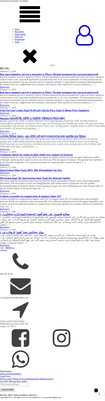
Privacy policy (6, 379)
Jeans (17, 42)
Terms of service (20, 379)
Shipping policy (47, 379)
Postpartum (20, 39)
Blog (19, 374)
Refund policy (33, 379)
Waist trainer (20, 34)
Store (17, 29)
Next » (12, 248)
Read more (5, 87)
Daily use (19, 37)
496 (7, 248)
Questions (12, 374)
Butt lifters (19, 31)
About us (4, 374)
